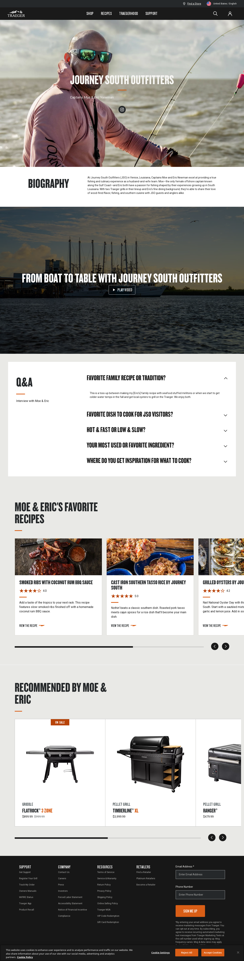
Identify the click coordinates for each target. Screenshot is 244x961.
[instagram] (122, 109)
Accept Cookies (213, 952)
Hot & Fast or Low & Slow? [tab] (157, 429)
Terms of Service (105, 872)
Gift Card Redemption (108, 922)
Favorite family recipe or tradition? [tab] (157, 377)
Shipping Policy (104, 897)
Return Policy (104, 884)
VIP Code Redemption (108, 916)
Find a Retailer (143, 872)
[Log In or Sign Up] (230, 13)
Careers (62, 878)
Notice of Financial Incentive (72, 909)
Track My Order (27, 884)
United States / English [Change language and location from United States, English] (222, 3)
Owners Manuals (27, 891)
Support (151, 13)
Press (61, 884)
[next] (225, 646)
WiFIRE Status (26, 897)
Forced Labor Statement (70, 897)
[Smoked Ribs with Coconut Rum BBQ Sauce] (60, 586)
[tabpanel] (157, 396)
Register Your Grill (28, 878)
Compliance (64, 916)
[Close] (238, 952)
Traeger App (25, 903)
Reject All (186, 952)
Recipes (106, 13)
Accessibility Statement (70, 903)
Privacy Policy (104, 891)
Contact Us (64, 872)
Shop (90, 13)
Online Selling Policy (107, 903)
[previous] (214, 646)
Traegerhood (128, 13)
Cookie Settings (160, 952)
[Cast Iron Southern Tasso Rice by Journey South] (152, 586)
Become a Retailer (145, 884)
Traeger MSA (103, 909)
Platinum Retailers (145, 878)
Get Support (25, 872)
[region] (122, 953)
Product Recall (26, 909)
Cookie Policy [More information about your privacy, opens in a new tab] (25, 957)
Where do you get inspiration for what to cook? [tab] (157, 460)
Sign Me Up (190, 911)
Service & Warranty (106, 878)
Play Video (122, 289)
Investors (63, 891)
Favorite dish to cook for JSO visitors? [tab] (157, 414)
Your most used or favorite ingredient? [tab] (157, 445)
